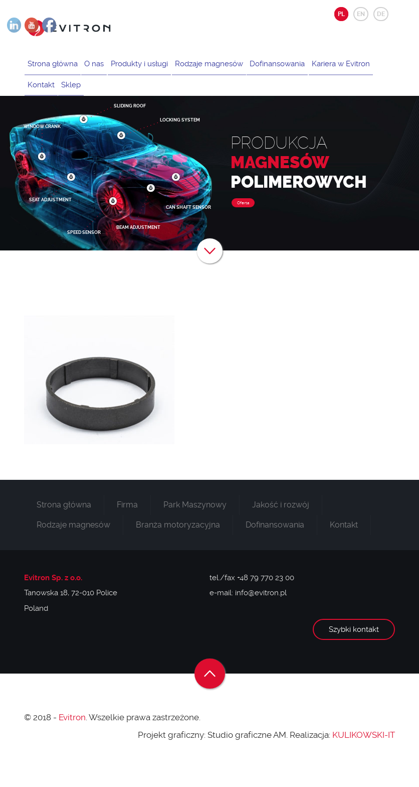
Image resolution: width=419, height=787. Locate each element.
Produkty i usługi (150, 68)
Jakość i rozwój (280, 523)
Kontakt (112, 97)
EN (361, 14)
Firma (127, 523)
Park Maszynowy (195, 523)
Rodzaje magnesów (225, 68)
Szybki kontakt (354, 647)
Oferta (243, 221)
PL (341, 14)
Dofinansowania (298, 68)
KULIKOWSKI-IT (363, 753)
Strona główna (55, 68)
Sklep (147, 97)
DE (381, 14)
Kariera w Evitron (59, 97)
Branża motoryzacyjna (178, 543)
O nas (101, 68)
